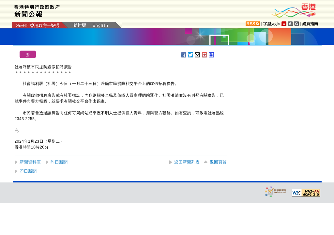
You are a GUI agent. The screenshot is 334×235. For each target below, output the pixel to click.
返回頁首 (218, 162)
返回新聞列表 (187, 162)
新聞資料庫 (30, 162)
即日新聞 (28, 171)
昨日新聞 (59, 162)
